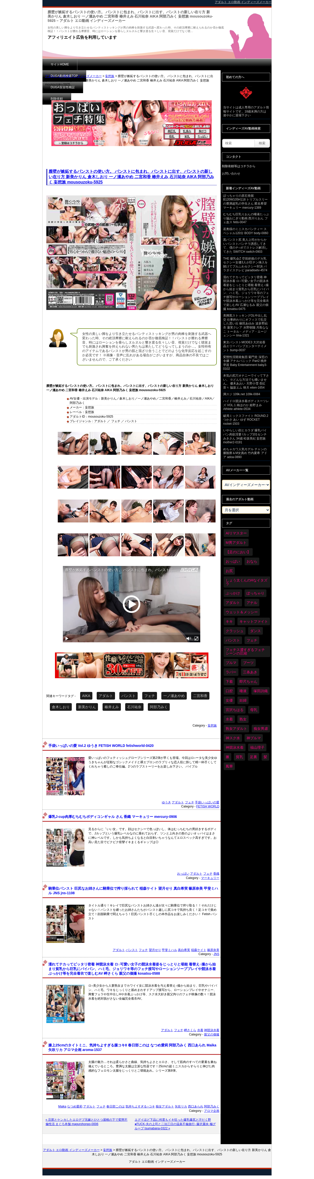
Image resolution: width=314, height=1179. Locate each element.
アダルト (106, 696)
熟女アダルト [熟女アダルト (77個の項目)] (236, 729)
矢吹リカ (181, 1106)
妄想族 (109, 76)
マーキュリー (210, 878)
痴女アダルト (165, 1106)
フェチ (149, 696)
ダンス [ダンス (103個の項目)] (255, 631)
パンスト (128, 696)
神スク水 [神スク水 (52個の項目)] (233, 738)
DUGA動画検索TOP (99, 64)
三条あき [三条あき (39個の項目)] (250, 672)
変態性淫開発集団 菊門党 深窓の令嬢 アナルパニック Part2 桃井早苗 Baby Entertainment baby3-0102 (245, 363)
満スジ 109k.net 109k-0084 (241, 394)
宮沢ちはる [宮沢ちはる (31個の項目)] (235, 710)
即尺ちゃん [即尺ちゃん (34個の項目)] (248, 681)
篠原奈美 (213, 950)
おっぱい (183, 873)
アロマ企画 (211, 1111)
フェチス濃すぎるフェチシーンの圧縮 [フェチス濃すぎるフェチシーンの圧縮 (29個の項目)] (245, 651)
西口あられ (195, 1106)
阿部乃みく (159, 707)
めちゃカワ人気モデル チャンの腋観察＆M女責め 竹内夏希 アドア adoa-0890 (245, 453)
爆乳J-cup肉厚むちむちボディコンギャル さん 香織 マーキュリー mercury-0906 (112, 817)
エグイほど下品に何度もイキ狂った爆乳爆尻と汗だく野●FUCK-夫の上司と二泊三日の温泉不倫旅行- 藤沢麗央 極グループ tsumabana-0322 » (175, 1124)
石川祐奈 (134, 707)
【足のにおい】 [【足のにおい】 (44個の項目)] (238, 552)
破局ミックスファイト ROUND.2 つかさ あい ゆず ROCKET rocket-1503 (245, 419)
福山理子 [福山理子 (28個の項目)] (257, 747)
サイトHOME (60, 64)
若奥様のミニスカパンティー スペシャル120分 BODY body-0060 (245, 231)
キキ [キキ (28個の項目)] (229, 621)
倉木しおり (61, 707)
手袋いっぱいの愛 (207, 802)
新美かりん (87, 707)
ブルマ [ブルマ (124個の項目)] (231, 663)
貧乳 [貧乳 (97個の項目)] (239, 757)
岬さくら (190, 1030)
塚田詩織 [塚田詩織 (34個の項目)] (260, 691)
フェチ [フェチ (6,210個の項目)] (252, 640)
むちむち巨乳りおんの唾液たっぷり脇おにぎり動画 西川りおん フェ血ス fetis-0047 (246, 218)
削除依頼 (176, 64)
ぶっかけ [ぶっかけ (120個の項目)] (233, 593)
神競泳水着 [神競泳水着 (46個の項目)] (235, 747)
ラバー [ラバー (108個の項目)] (231, 672)
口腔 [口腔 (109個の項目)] (229, 691)
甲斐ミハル (169, 950)
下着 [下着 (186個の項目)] (229, 681)
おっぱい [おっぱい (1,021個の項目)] (233, 561)
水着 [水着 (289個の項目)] (229, 719)
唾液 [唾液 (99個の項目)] (243, 691)
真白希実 (184, 950)
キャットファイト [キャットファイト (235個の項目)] (253, 621)
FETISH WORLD (207, 806)
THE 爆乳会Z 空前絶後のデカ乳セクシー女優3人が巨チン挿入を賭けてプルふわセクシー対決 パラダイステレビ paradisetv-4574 (245, 264)
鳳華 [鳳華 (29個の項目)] (229, 766)
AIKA (86, 696)
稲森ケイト (198, 950)
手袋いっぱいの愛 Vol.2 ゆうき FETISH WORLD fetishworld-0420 (100, 746)
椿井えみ (112, 707)
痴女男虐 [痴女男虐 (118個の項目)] (261, 729)
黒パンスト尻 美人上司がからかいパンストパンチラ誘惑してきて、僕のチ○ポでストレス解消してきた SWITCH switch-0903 (245, 245)
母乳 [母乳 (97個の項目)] (253, 710)
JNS (216, 954)
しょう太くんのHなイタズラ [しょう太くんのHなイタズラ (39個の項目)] (246, 582)
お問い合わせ (231, 173)
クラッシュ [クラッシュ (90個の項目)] (235, 631)
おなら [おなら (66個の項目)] (252, 561)
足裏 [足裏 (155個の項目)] (253, 757)
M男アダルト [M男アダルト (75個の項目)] (236, 543)
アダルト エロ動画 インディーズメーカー (73, 76)
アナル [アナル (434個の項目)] (252, 603)
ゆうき (166, 802)
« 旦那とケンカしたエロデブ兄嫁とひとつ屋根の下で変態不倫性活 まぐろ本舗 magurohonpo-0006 (86, 1122)
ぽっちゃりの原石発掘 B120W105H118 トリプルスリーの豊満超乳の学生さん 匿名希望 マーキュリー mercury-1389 (245, 201)
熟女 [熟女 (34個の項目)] (243, 719)
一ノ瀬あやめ (174, 696)
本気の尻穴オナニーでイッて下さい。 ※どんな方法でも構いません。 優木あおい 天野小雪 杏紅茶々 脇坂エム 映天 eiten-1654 (246, 381)
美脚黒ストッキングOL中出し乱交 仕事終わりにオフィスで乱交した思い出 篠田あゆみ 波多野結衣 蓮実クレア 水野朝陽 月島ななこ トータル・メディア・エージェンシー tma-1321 (245, 325)
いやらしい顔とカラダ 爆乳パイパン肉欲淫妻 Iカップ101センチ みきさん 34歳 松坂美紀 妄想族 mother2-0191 (245, 436)
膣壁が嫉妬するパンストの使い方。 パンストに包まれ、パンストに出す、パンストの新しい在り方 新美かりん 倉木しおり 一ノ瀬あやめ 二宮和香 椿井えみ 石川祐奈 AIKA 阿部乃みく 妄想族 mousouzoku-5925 (131, 176)
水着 (200, 1030)
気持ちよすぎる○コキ (140, 1106)
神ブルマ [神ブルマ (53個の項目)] (254, 738)
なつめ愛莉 (74, 1106)
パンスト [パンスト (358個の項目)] (233, 640)
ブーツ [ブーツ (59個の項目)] (248, 663)
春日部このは (115, 1106)
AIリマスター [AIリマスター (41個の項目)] (236, 533)
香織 (216, 873)
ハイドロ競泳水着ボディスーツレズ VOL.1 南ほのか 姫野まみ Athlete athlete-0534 (246, 405)
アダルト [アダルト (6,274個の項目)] (233, 603)
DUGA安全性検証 (141, 64)
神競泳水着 (211, 1030)
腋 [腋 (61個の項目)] (227, 757)
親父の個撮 (211, 1034)
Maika (62, 1106)
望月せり (155, 950)
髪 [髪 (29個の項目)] (265, 757)
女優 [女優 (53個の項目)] (229, 700)
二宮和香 (200, 696)
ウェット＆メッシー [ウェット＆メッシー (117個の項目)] (242, 612)
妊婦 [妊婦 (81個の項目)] (243, 700)
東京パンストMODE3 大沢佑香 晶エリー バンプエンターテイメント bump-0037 (245, 346)
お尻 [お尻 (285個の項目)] (229, 571)
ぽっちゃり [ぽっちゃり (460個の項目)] (255, 593)
